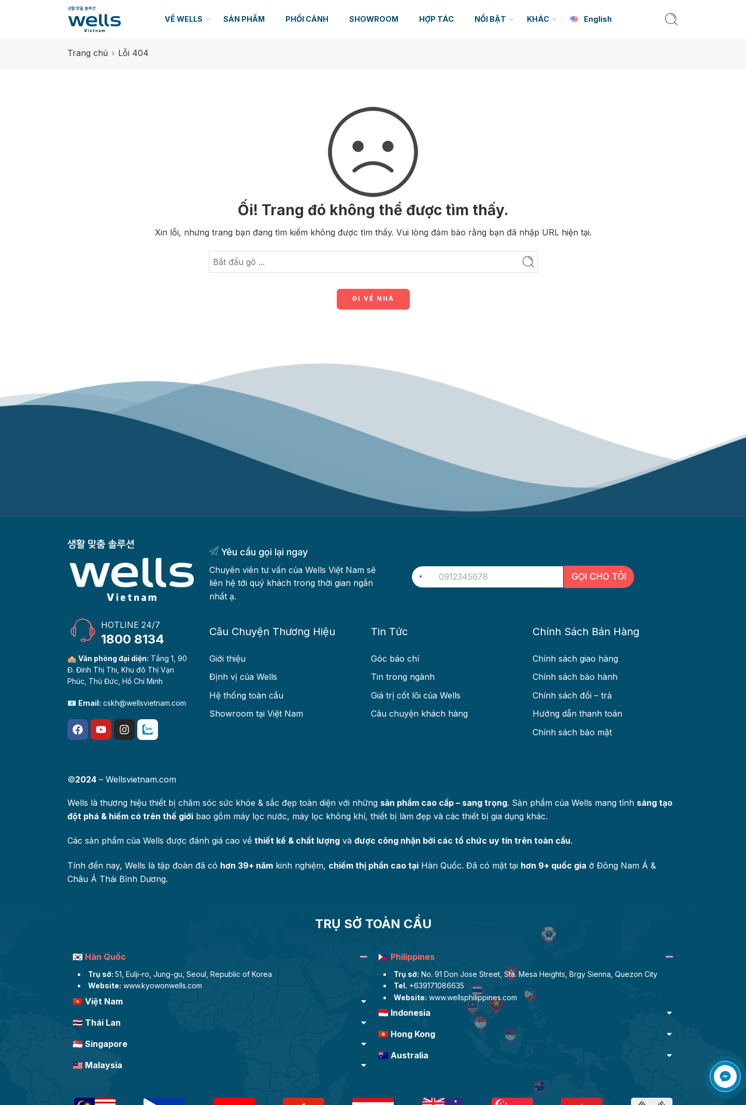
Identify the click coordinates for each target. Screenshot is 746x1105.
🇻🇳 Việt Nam (98, 1001)
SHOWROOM (373, 19)
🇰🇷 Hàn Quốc (99, 957)
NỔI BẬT (490, 19)
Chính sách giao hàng (575, 658)
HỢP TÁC (436, 19)
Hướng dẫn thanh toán (577, 713)
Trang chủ (87, 53)
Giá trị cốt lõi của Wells (416, 695)
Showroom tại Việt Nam (256, 713)
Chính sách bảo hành (575, 677)
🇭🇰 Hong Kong (406, 1034)
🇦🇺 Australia (403, 1055)
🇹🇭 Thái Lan (97, 1022)
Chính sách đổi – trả (572, 695)
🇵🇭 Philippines (406, 957)
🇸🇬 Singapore (100, 1044)
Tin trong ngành (403, 677)
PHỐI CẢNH (306, 19)
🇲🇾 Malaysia (97, 1065)
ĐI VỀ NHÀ (373, 298)
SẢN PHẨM (244, 19)
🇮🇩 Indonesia (404, 1013)
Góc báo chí (395, 658)
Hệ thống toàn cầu (246, 695)
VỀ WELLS (184, 19)
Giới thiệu (227, 658)
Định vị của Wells (243, 677)
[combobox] (418, 577)
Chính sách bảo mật (572, 732)
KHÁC (538, 19)
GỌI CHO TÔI (598, 576)
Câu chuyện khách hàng (419, 713)
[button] (220, 958)
